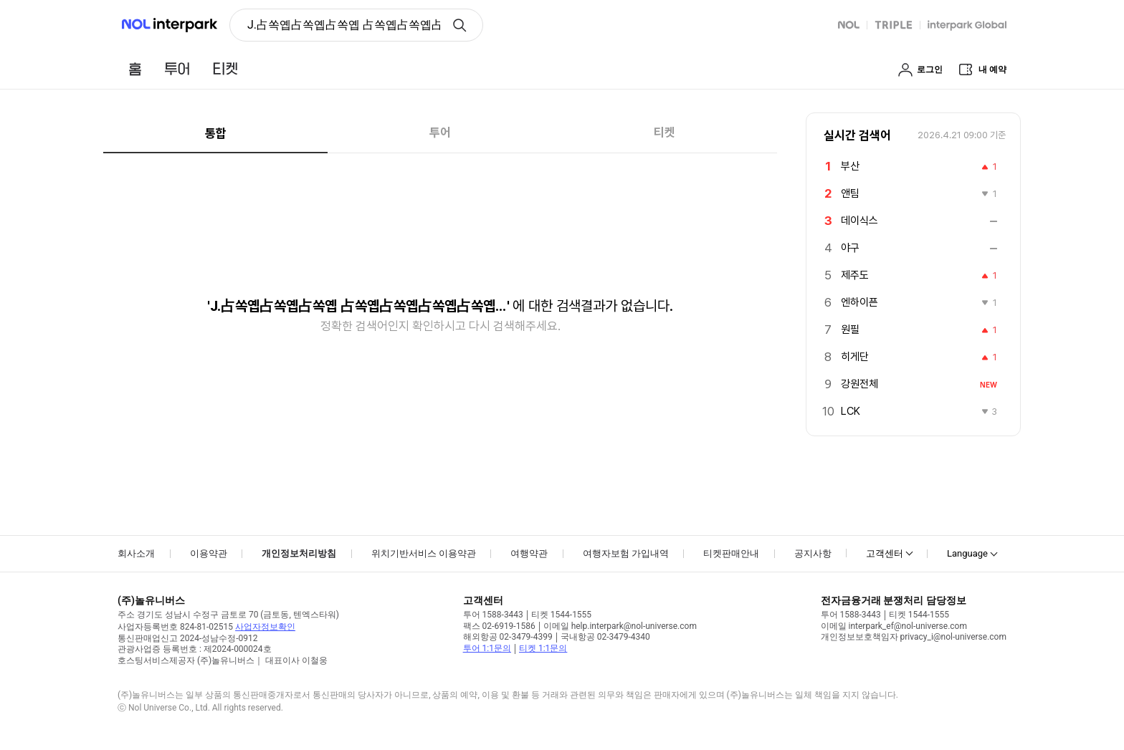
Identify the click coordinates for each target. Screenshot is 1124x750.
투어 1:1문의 (487, 648)
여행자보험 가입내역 (626, 553)
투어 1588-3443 (493, 615)
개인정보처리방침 (299, 553)
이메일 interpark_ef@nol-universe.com (894, 626)
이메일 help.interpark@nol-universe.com (620, 626)
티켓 (664, 132)
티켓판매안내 (731, 553)
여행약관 (529, 553)
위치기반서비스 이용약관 (423, 553)
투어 (440, 132)
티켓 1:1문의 (543, 648)
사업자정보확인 (265, 627)
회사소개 (136, 553)
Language (967, 553)
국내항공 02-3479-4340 (605, 637)
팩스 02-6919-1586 (499, 626)
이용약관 (208, 553)
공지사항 (813, 553)
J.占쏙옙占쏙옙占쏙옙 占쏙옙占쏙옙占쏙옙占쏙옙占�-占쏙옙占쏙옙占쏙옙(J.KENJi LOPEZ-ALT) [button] (343, 25)
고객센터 (884, 553)
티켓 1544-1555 (561, 615)
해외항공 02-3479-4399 (508, 637)
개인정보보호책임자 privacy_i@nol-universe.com (913, 637)
